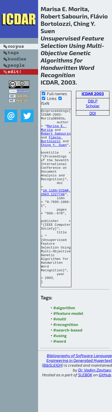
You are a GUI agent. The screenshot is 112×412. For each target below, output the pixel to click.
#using (60, 370)
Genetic (80, 52)
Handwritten (59, 67)
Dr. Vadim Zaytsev (94, 404)
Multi (94, 45)
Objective (54, 52)
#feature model (68, 348)
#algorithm (64, 342)
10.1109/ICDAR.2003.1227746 (56, 209)
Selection (54, 45)
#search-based (68, 364)
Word (86, 67)
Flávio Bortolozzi (52, 145)
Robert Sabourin (56, 138)
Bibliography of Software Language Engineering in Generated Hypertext (79, 393)
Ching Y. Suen (54, 152)
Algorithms (57, 60)
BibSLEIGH (52, 400)
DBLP (93, 100)
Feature (93, 38)
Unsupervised (60, 38)
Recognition (58, 74)
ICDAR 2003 (93, 93)
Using (77, 45)
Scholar (93, 105)
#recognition (65, 359)
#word (59, 376)
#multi (59, 353)
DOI (92, 113)
